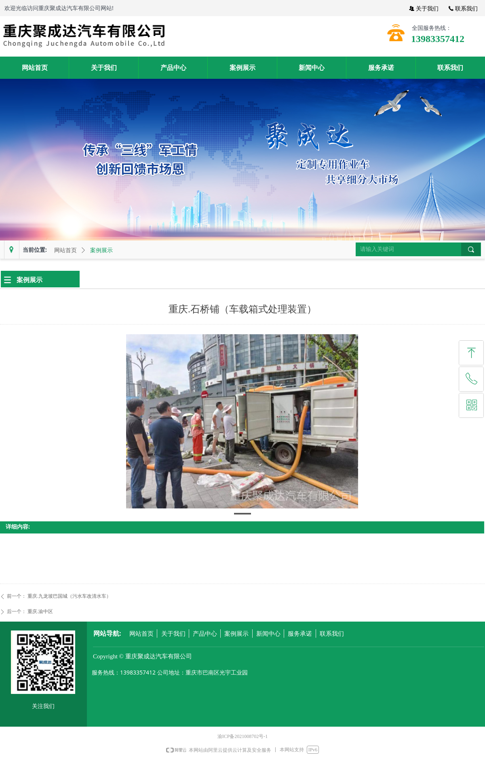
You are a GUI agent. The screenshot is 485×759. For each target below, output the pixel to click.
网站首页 (65, 250)
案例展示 (101, 250)
